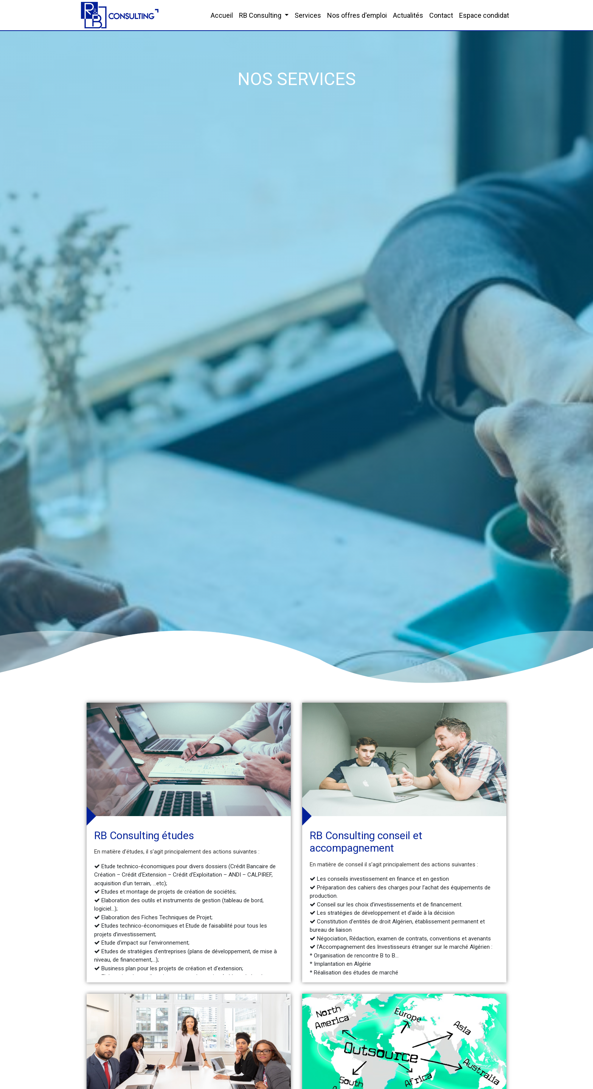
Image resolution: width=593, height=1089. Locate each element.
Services (308, 15)
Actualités (408, 15)
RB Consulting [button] (261, 15)
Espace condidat (484, 15)
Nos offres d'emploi (357, 15)
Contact (441, 15)
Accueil (222, 15)
